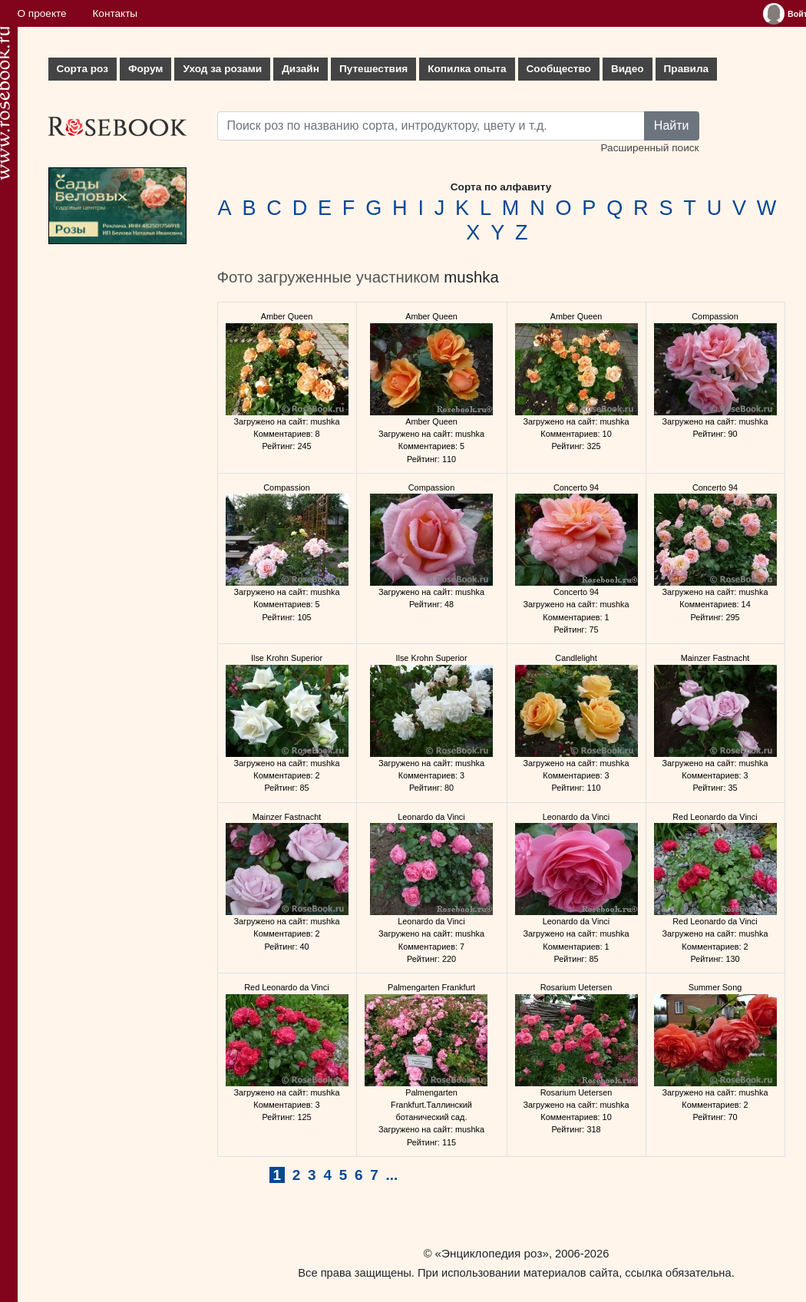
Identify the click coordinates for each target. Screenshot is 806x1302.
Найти (671, 125)
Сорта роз (82, 68)
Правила (686, 68)
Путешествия (373, 68)
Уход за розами (222, 68)
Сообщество (559, 68)
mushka (471, 277)
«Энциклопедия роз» (492, 1253)
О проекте (42, 13)
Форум (145, 68)
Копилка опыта (467, 68)
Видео (627, 68)
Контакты (114, 13)
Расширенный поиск (649, 148)
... (392, 1175)
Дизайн (300, 68)
